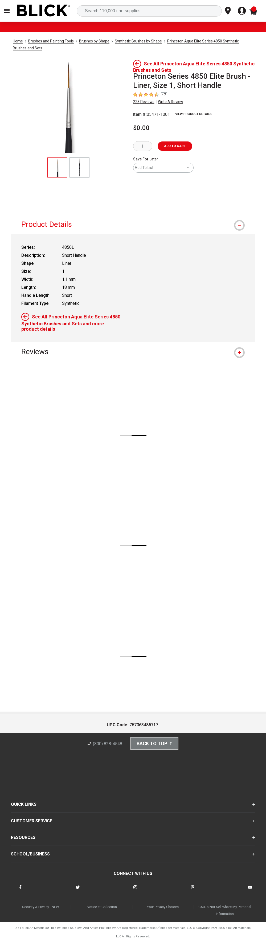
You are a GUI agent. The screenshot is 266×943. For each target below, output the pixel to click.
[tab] (133, 224)
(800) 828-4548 (105, 743)
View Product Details (193, 114)
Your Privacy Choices (163, 907)
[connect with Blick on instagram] (135, 890)
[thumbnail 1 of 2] (57, 167)
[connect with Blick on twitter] (77, 890)
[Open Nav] (7, 11)
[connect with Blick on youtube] (250, 890)
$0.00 (141, 128)
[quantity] (142, 146)
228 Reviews (143, 102)
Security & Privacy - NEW (40, 907)
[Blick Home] (43, 10)
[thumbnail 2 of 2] (79, 167)
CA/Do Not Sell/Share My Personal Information (224, 910)
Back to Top (154, 743)
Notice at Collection (102, 907)
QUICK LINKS (23, 804)
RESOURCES (23, 837)
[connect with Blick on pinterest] (192, 890)
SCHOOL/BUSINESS (30, 854)
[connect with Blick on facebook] (20, 890)
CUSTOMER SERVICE (31, 820)
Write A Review (170, 102)
